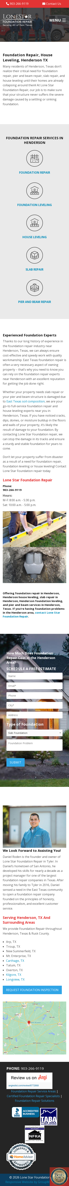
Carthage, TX (15, 961)
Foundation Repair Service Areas (33, 1091)
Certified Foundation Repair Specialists (33, 1096)
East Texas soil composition (25, 401)
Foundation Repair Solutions (34, 1101)
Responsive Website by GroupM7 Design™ (34, 1182)
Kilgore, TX (13, 975)
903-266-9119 (17, 4)
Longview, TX (15, 979)
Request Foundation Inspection (32, 990)
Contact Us (51, 4)
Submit (15, 762)
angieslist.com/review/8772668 (23, 1085)
